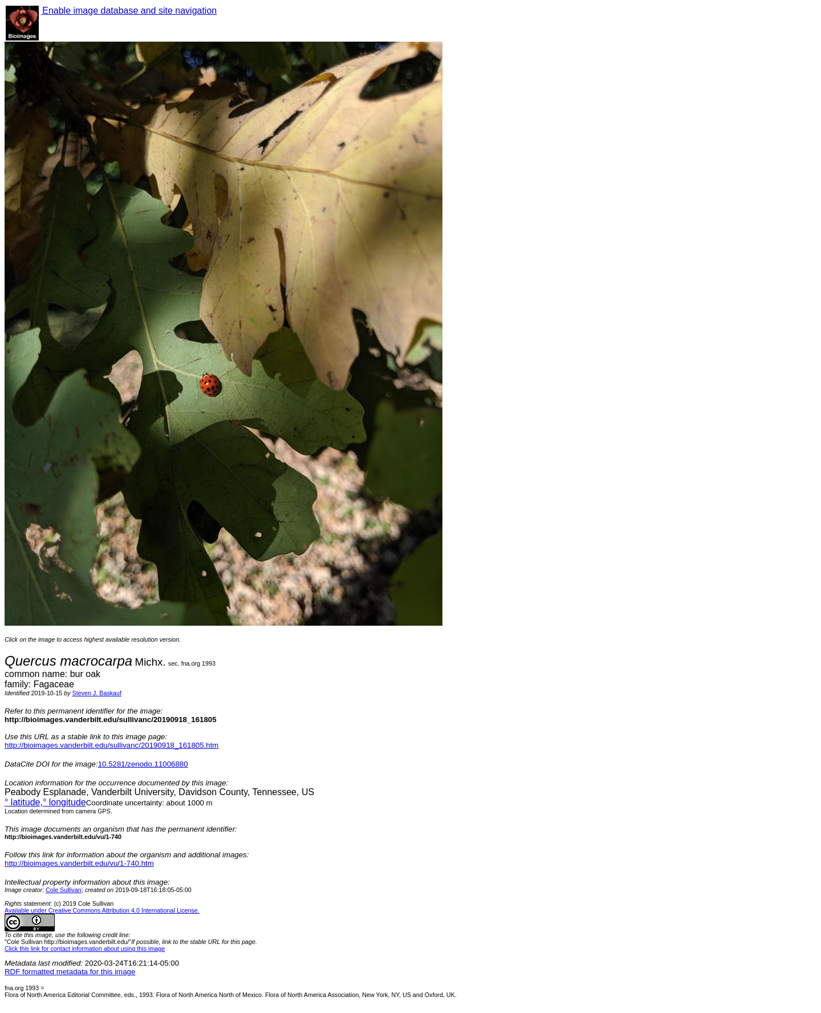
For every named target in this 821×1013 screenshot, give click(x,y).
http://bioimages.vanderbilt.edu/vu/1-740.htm (79, 863)
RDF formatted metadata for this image (70, 971)
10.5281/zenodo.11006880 (143, 764)
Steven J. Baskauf (96, 693)
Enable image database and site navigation (129, 10)
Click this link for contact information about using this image (85, 948)
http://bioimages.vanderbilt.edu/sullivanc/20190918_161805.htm (111, 745)
